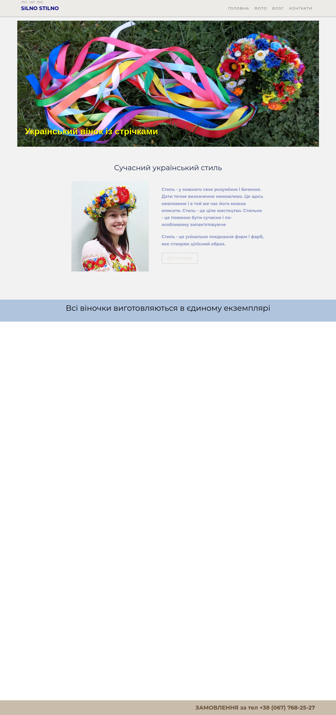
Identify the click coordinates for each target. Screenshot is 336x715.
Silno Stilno (40, 8)
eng (40, 2)
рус (24, 2)
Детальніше (180, 262)
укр (32, 2)
